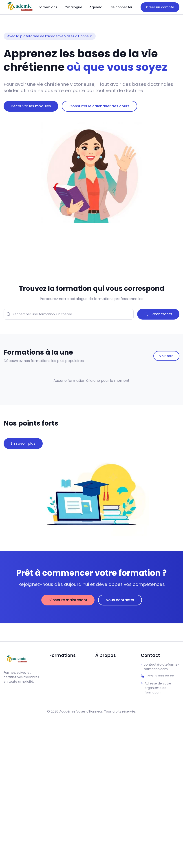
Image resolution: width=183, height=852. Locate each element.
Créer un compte (160, 7)
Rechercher (158, 314)
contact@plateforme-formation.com (161, 666)
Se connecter (121, 7)
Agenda (95, 7)
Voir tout (166, 356)
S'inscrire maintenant (68, 600)
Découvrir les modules (31, 106)
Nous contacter (120, 600)
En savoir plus (23, 443)
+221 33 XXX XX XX (160, 676)
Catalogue (73, 7)
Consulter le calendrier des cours (99, 106)
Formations (48, 7)
